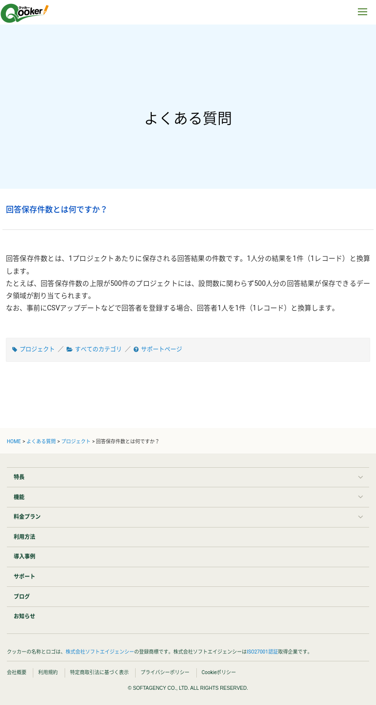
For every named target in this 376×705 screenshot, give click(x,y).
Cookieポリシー (219, 672)
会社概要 (16, 672)
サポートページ (161, 349)
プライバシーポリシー (165, 672)
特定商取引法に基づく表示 (99, 672)
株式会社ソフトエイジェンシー (100, 652)
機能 (19, 497)
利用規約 (48, 672)
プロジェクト (37, 349)
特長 (19, 477)
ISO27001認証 (262, 652)
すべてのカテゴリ (98, 349)
